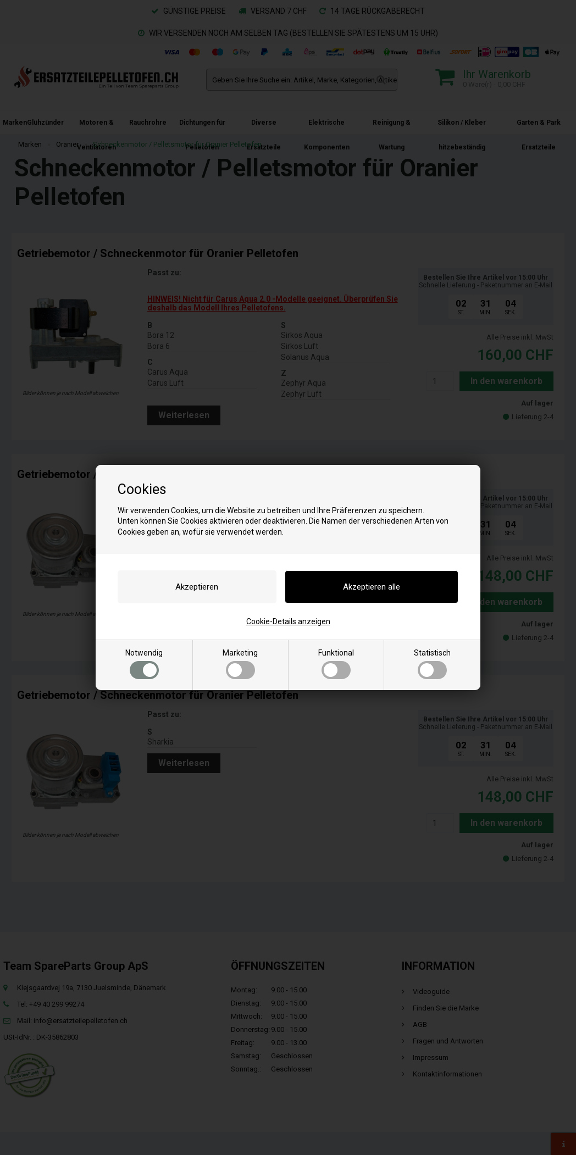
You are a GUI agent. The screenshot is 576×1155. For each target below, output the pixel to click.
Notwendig (144, 663)
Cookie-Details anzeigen (288, 621)
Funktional (336, 663)
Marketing (240, 663)
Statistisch (432, 663)
